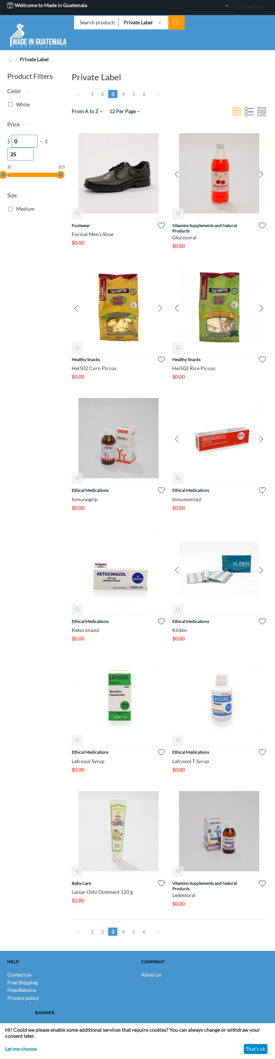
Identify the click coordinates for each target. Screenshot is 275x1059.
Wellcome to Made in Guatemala (47, 5)
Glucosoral (184, 237)
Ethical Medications (90, 490)
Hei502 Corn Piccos (94, 368)
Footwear (81, 225)
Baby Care (81, 883)
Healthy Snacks (86, 359)
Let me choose (21, 1049)
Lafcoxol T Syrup (190, 761)
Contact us (19, 975)
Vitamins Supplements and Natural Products (204, 228)
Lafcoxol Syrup (88, 761)
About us (151, 975)
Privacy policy (23, 998)
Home (10, 59)
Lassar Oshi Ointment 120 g (102, 892)
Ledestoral (184, 895)
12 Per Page (124, 111)
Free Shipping (22, 982)
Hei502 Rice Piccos (193, 368)
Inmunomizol (187, 499)
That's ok (255, 1049)
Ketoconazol (86, 630)
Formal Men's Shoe (93, 234)
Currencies (249, 7)
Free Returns (21, 990)
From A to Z (87, 111)
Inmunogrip (85, 499)
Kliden (179, 630)
